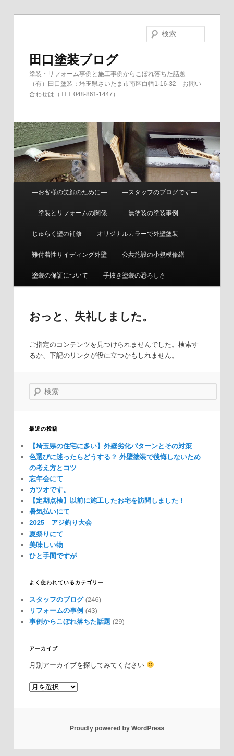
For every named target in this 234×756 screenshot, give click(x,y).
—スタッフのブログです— (159, 192)
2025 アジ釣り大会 (60, 522)
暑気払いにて (49, 511)
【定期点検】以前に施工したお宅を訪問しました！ (107, 501)
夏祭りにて (46, 534)
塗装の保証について (60, 275)
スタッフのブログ (56, 599)
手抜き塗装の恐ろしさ (134, 275)
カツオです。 (49, 490)
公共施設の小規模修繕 (153, 254)
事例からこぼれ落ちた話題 (69, 621)
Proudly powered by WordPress (117, 728)
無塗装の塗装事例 (153, 213)
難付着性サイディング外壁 (69, 254)
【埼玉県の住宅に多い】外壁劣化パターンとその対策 (110, 446)
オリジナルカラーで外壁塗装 (137, 233)
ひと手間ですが (53, 556)
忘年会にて (46, 479)
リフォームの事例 (56, 610)
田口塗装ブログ (73, 60)
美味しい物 (46, 545)
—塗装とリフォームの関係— (72, 213)
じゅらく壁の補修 (57, 233)
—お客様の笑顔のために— (69, 192)
